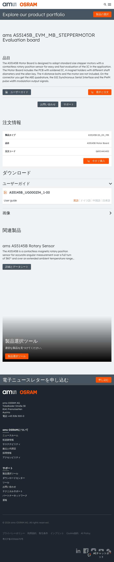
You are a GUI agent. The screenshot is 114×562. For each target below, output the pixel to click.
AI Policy (85, 533)
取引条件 (43, 533)
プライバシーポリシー (14, 533)
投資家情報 (8, 439)
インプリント (57, 533)
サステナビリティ (11, 444)
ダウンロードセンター (14, 478)
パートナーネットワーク (15, 495)
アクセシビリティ (11, 457)
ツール (6, 482)
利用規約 (31, 533)
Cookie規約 (72, 533)
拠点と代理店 (9, 448)
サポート (69, 104)
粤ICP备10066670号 (13, 539)
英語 (76, 200)
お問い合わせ (48, 104)
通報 (5, 500)
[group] (38, 253)
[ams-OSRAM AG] (20, 4)
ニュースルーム (10, 435)
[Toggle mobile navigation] (109, 4)
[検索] (105, 4)
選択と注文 (100, 92)
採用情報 (7, 452)
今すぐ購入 (96, 160)
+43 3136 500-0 (16, 416)
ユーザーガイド (16, 92)
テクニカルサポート (13, 491)
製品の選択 (102, 14)
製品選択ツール (17, 356)
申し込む (104, 379)
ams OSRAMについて (15, 429)
